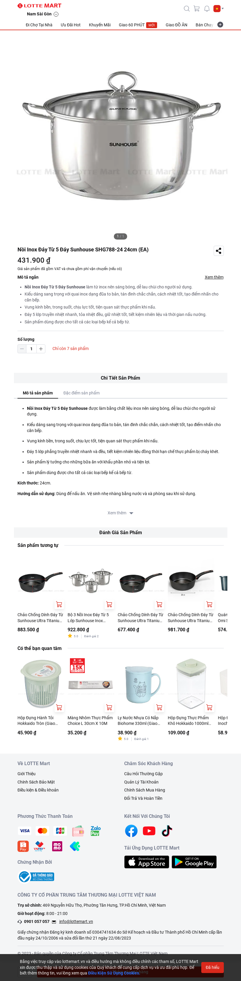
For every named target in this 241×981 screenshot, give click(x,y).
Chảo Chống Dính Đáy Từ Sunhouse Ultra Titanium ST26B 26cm (40, 618)
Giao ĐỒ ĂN (176, 25)
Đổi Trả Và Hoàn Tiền (143, 798)
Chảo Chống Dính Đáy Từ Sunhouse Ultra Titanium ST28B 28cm (190, 618)
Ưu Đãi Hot (71, 25)
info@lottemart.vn (76, 921)
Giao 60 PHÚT (138, 25)
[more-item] (220, 24)
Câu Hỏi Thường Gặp (143, 773)
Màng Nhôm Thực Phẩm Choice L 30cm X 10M (90, 720)
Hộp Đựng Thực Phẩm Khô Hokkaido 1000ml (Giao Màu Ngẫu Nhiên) (189, 721)
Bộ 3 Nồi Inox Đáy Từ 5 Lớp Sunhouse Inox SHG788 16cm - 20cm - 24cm (89, 618)
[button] (218, 8)
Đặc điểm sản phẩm (81, 393)
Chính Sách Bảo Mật (36, 782)
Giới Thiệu (26, 773)
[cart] (196, 8)
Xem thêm (214, 277)
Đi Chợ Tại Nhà (39, 25)
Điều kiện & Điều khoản (38, 790)
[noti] (206, 8)
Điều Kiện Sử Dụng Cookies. (114, 973)
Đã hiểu (212, 967)
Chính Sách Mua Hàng (144, 790)
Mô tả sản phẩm (38, 393)
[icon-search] (186, 8)
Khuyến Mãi (100, 25)
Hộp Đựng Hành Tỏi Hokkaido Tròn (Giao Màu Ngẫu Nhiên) (36, 721)
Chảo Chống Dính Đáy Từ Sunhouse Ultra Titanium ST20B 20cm (140, 618)
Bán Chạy (204, 25)
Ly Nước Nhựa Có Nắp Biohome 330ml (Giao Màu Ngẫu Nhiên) (138, 721)
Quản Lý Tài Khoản (141, 782)
